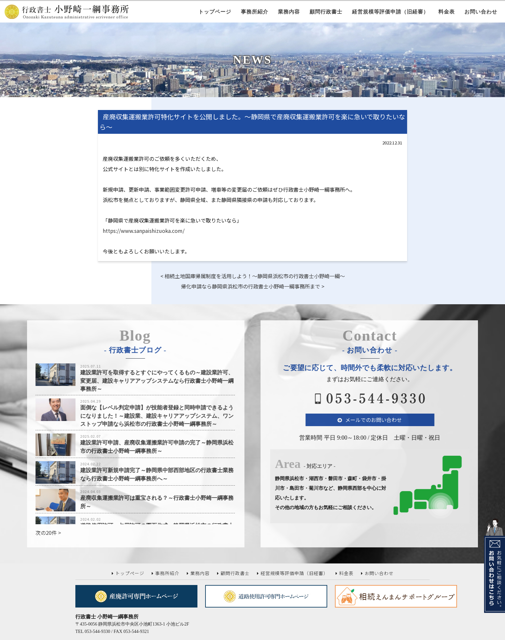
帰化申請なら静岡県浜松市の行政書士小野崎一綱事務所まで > (252, 286)
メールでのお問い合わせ (388, 420)
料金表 (446, 11)
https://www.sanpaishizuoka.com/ (144, 230)
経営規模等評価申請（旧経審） (390, 11)
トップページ (214, 11)
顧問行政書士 (326, 11)
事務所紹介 (254, 11)
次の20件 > (33, 532)
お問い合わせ (480, 11)
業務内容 (289, 11)
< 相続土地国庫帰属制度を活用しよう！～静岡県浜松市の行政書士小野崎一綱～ (252, 276)
